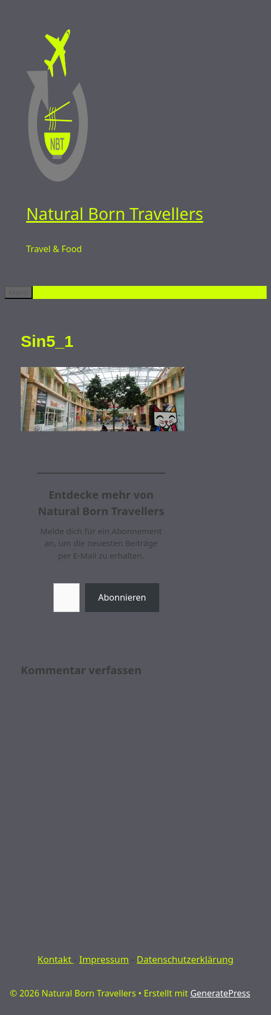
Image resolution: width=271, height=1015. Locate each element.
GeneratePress (220, 993)
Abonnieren (122, 597)
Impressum (104, 959)
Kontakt (56, 959)
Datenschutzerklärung (185, 959)
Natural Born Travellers (114, 214)
